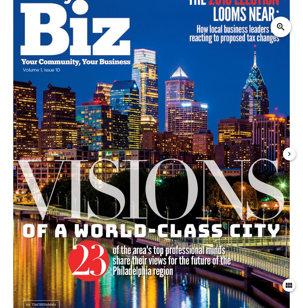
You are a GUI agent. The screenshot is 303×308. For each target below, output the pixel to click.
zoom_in (281, 27)
